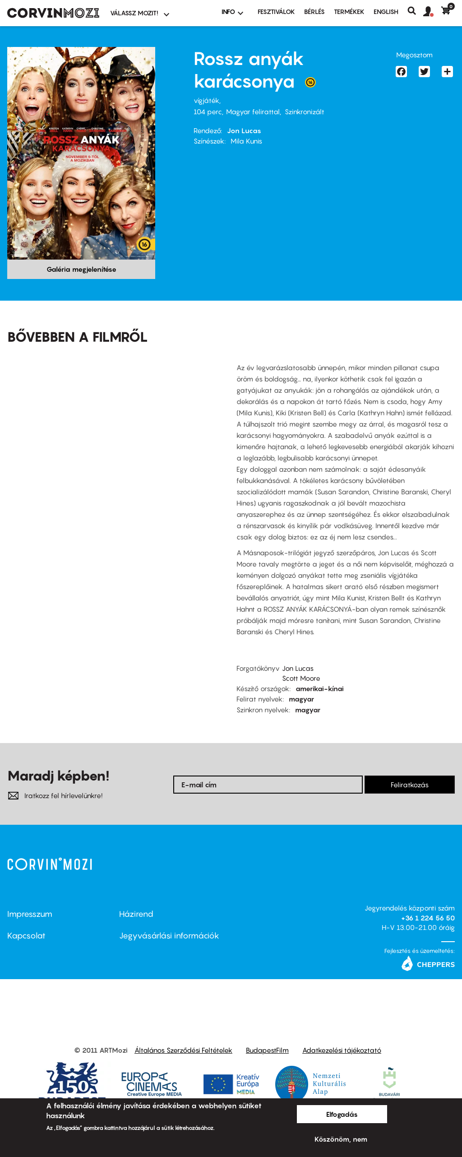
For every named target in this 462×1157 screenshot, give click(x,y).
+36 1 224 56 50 (428, 918)
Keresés (415, 10)
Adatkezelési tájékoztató (341, 1050)
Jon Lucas (244, 130)
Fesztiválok (276, 11)
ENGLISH (386, 11)
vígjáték (206, 100)
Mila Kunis (246, 141)
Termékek (349, 11)
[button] (432, 12)
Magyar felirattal (253, 111)
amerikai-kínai (320, 688)
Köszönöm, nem (340, 1139)
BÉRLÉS (314, 11)
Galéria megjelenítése (81, 269)
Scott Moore (301, 678)
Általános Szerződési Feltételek (183, 1050)
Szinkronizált (304, 111)
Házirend (136, 914)
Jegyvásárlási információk (169, 935)
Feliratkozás (410, 785)
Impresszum (29, 914)
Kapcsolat (26, 935)
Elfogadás (342, 1114)
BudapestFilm (267, 1050)
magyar (301, 699)
